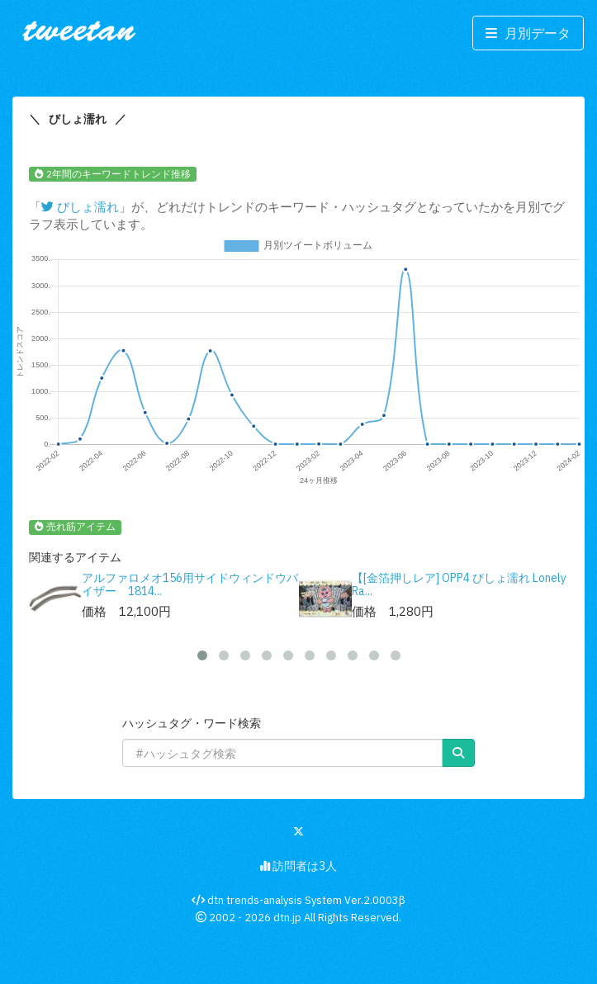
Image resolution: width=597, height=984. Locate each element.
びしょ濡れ (80, 207)
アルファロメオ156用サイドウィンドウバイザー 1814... (190, 584)
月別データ (528, 33)
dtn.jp (287, 918)
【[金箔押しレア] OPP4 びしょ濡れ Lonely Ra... (459, 584)
